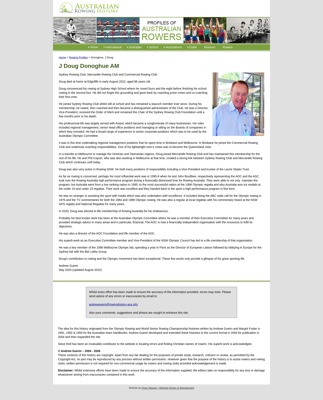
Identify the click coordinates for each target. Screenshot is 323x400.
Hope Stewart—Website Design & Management (168, 388)
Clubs (193, 47)
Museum (209, 47)
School (153, 47)
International (114, 47)
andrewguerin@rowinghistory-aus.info (113, 304)
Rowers (228, 47)
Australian (135, 47)
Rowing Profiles (78, 57)
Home (94, 47)
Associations (174, 47)
